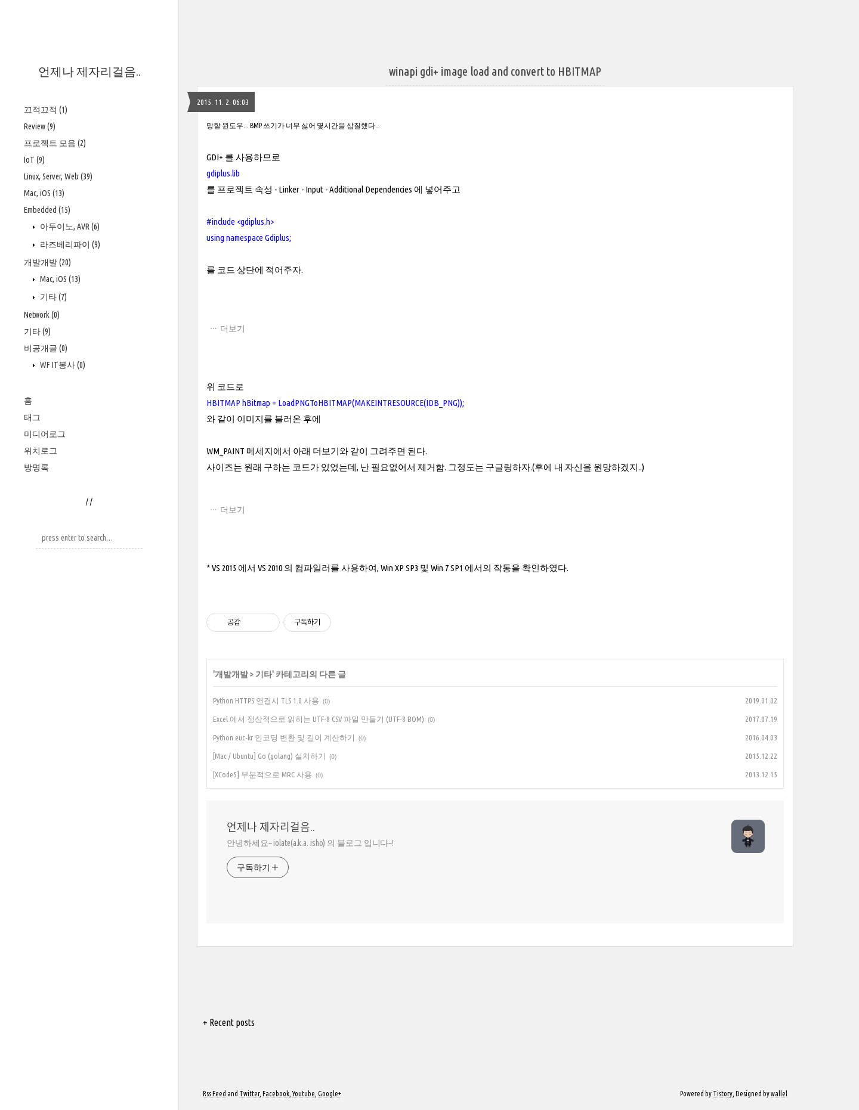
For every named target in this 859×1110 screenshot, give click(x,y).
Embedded (47, 210)
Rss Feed (214, 1093)
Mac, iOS (44, 193)
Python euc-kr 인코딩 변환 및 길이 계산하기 (284, 737)
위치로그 (40, 450)
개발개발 (47, 262)
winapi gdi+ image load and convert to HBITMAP (495, 71)
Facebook (275, 1093)
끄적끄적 (45, 109)
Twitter (249, 1093)
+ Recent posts (229, 1022)
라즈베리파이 (69, 244)
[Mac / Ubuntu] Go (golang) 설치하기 (269, 756)
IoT (34, 160)
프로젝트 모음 (55, 143)
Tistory (723, 1093)
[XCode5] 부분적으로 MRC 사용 (262, 774)
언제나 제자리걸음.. (89, 71)
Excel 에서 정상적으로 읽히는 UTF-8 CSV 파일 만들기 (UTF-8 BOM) (318, 719)
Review (39, 126)
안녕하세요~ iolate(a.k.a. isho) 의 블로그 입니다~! (310, 843)
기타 (52, 297)
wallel (779, 1093)
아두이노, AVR (69, 226)
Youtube (303, 1093)
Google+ (329, 1093)
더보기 (232, 328)
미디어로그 (45, 434)
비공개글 (45, 348)
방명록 (36, 467)
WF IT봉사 (61, 365)
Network (42, 315)
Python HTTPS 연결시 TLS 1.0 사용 (266, 700)
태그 (32, 417)
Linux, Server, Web (58, 176)
